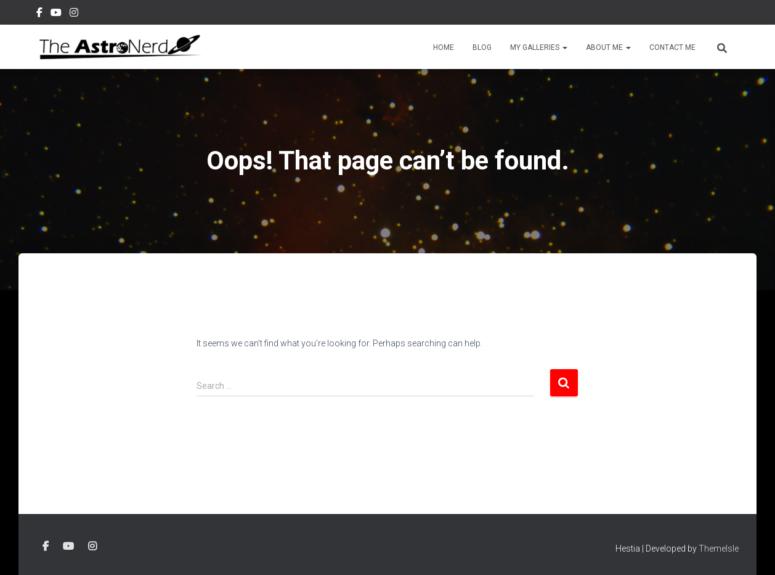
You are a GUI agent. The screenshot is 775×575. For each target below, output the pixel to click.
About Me (608, 47)
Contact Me (672, 47)
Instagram (74, 14)
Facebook (39, 14)
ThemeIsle (719, 548)
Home (443, 47)
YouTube (56, 14)
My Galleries (538, 47)
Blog (482, 47)
